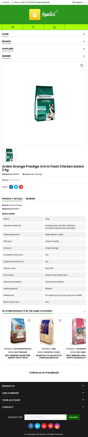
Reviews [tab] (30, 198)
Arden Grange (15, 205)
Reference (7, 174)
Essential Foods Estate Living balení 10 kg (48, 356)
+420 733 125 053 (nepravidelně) (35, 2)
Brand (26, 174)
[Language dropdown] (79, 2)
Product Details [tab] (12, 198)
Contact (5, 2)
